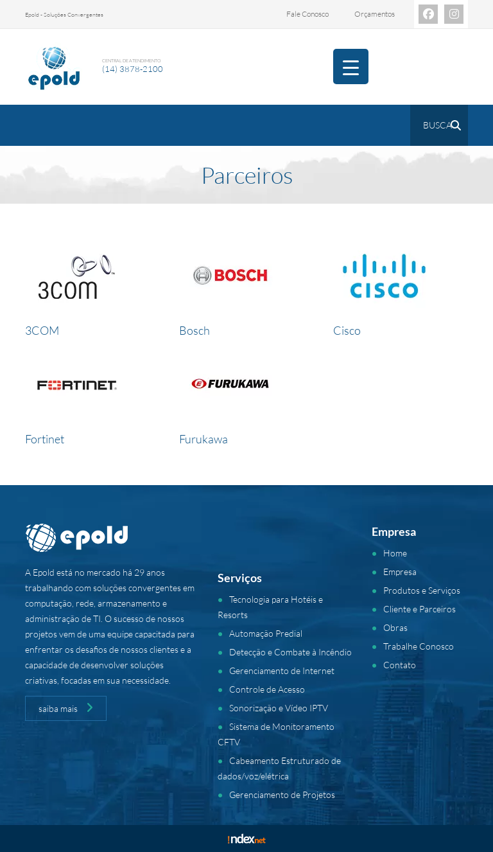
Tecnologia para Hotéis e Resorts (270, 607)
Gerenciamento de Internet (281, 670)
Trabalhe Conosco (418, 646)
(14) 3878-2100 (132, 69)
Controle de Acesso (267, 689)
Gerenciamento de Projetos (282, 794)
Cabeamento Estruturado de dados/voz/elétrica (279, 768)
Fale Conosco (307, 14)
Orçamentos (374, 14)
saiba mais (66, 708)
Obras (395, 627)
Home (395, 552)
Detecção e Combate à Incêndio (290, 651)
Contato (399, 664)
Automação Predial (265, 633)
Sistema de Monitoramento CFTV (276, 734)
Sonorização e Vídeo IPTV (278, 707)
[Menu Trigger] (350, 66)
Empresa (400, 571)
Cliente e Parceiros (419, 608)
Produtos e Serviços (421, 590)
